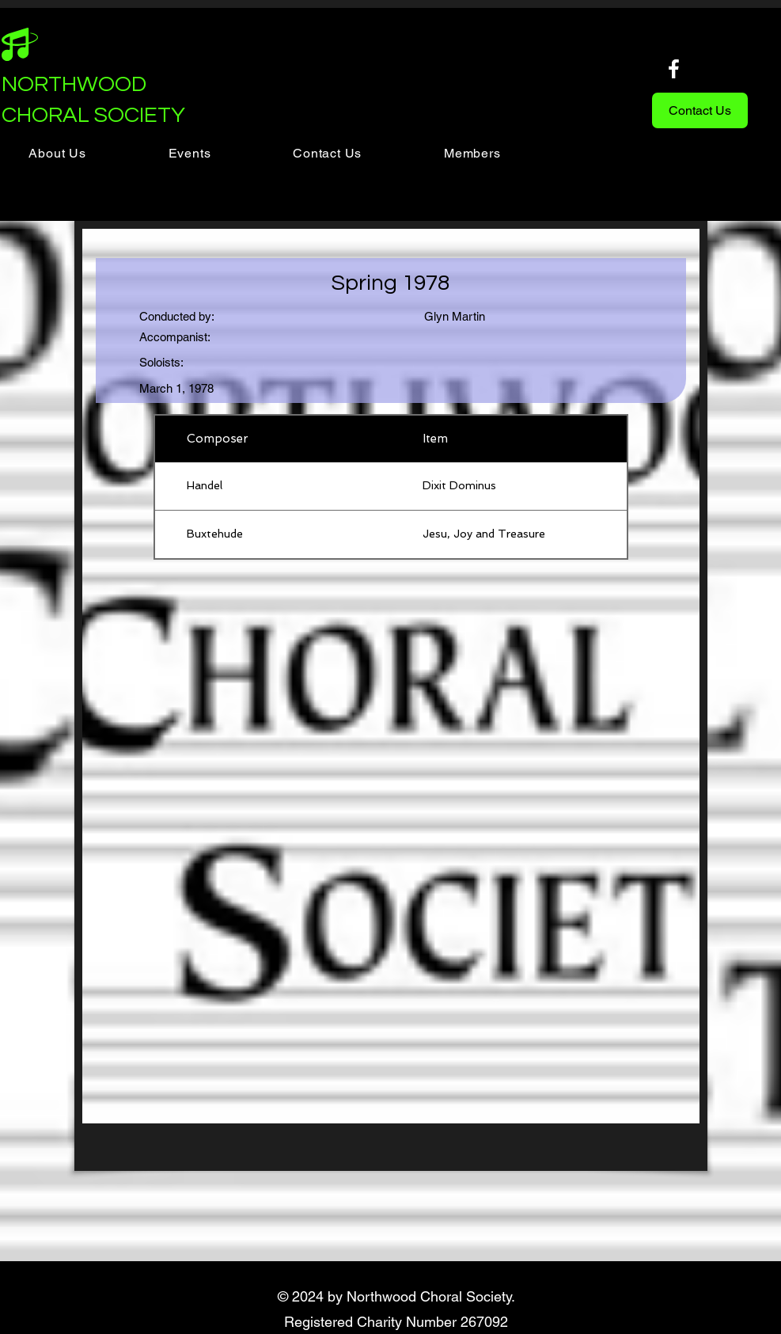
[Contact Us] (700, 110)
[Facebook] (674, 68)
